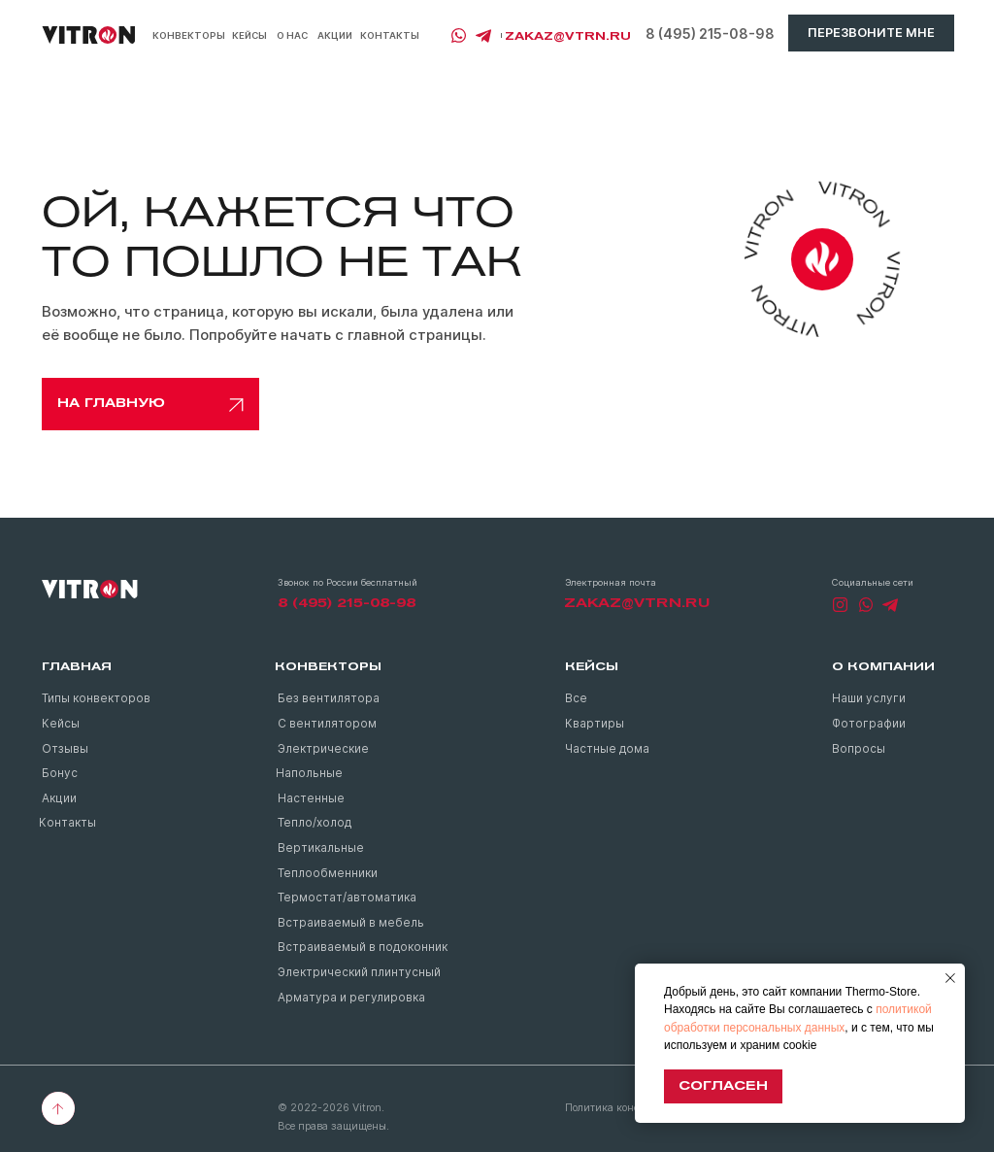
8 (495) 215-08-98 (710, 34)
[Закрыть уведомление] (950, 978)
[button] (871, 33)
